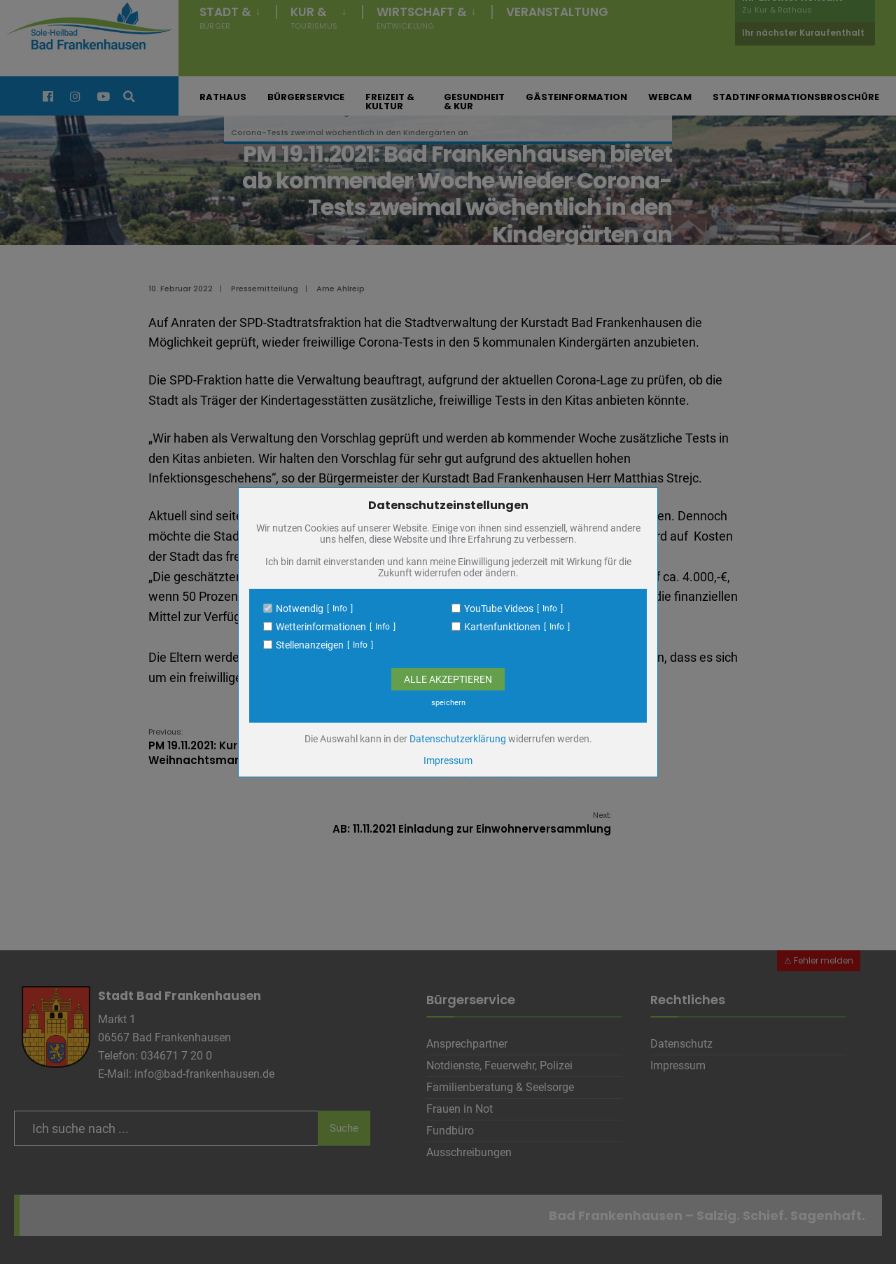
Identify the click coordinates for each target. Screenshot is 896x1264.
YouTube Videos (498, 608)
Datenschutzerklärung (458, 738)
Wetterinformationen (321, 626)
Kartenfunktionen (502, 626)
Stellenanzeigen (310, 645)
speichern (448, 702)
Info (339, 608)
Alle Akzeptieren (448, 679)
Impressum (448, 760)
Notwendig (299, 608)
